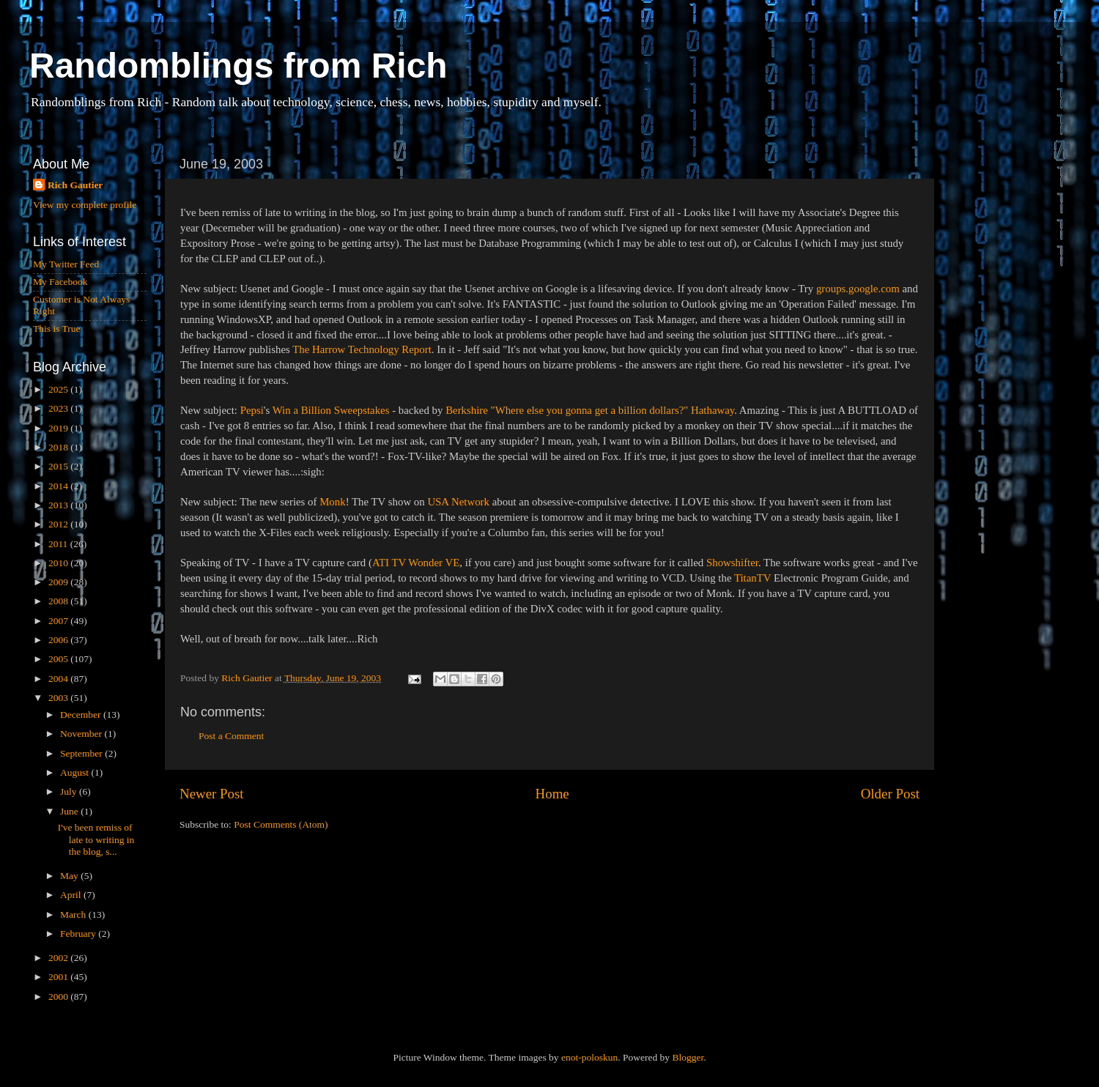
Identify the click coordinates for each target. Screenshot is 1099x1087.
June (70, 811)
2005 (59, 658)
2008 (59, 601)
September (82, 753)
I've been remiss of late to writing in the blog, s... (96, 839)
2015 (59, 466)
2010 (59, 562)
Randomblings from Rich (238, 65)
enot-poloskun (589, 1057)
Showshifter (732, 562)
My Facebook (60, 281)
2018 (59, 447)
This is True (57, 328)
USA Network (458, 502)
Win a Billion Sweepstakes (331, 410)
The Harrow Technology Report (362, 349)
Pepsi (252, 410)
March (74, 914)
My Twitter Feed (66, 264)
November (82, 733)
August (75, 772)
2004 (59, 678)
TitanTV (752, 578)
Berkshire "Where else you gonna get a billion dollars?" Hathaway (589, 410)
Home (552, 793)
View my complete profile (84, 204)
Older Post (890, 793)
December (81, 714)
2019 (59, 428)
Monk (332, 502)
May (70, 875)
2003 (59, 697)
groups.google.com (858, 288)
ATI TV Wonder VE (415, 562)
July (69, 791)
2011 (59, 543)
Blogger (687, 1057)
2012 (59, 524)
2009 (59, 581)
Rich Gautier (75, 184)
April (72, 894)
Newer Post (212, 793)
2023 (59, 408)
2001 (59, 976)
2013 (59, 505)
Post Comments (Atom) (281, 824)
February (79, 933)
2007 (59, 620)
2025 (59, 389)
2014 (59, 486)
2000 (59, 996)
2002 (59, 957)
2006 (59, 639)
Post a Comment (231, 735)
